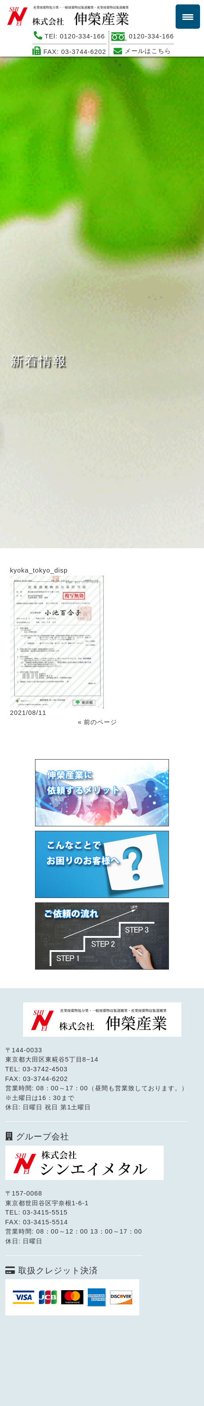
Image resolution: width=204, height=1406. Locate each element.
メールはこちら (148, 50)
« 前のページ (97, 722)
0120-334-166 (82, 36)
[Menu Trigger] (188, 16)
